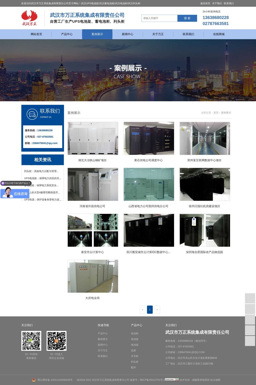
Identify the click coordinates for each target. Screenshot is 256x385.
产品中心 (67, 34)
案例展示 (97, 34)
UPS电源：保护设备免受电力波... (42, 200)
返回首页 (205, 3)
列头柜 (134, 361)
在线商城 (219, 34)
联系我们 (229, 3)
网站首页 (36, 34)
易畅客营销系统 (201, 379)
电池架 (134, 339)
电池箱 (134, 344)
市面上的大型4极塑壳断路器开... (42, 193)
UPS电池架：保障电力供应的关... (42, 179)
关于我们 (217, 3)
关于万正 (158, 34)
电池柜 (134, 333)
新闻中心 (127, 34)
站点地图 (215, 379)
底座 (133, 350)
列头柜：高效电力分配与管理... (41, 171)
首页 (216, 112)
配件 (133, 367)
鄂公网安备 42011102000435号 (55, 379)
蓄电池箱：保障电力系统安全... (41, 186)
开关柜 (134, 356)
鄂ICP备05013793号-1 (152, 379)
